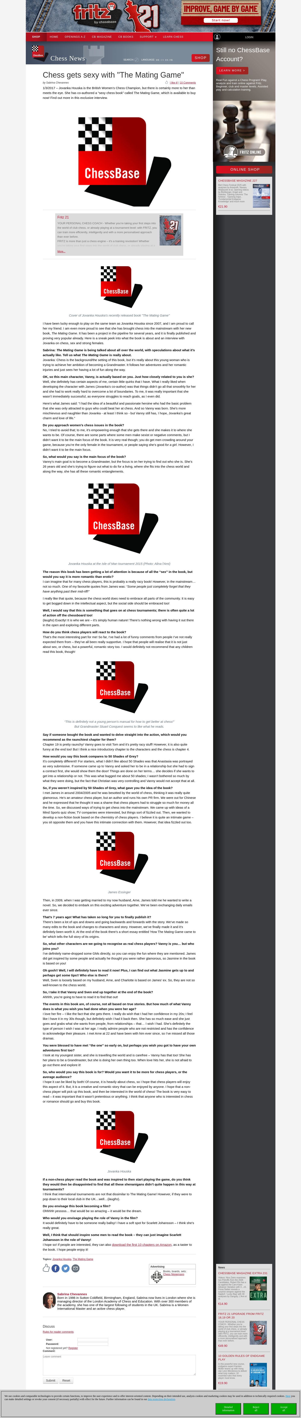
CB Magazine (102, 36)
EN (162, 60)
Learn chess (173, 36)
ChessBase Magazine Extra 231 (243, 1273)
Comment (49, 1351)
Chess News (68, 58)
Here (287, 1396)
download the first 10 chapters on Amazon (142, 1244)
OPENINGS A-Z (75, 36)
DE (158, 60)
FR (171, 60)
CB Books (126, 36)
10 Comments (188, 82)
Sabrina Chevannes (72, 1294)
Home (54, 36)
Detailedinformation (228, 1409)
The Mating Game (83, 1259)
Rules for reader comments (58, 1331)
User (49, 1339)
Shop (36, 36)
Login (249, 37)
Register (73, 1348)
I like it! (174, 82)
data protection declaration (161, 1399)
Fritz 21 (63, 217)
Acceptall (283, 1409)
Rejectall (256, 1409)
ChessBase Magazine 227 (237, 180)
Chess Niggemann (173, 1274)
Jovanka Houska (61, 1259)
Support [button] (148, 36)
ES (167, 60)
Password (52, 1344)
